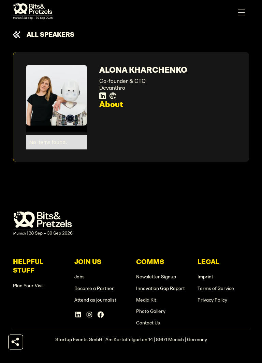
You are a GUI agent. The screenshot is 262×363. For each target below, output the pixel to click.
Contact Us (148, 322)
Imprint (205, 276)
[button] (241, 12)
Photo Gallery (150, 311)
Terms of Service (216, 288)
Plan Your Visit (28, 285)
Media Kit (146, 300)
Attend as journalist (95, 300)
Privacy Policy (212, 300)
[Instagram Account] (89, 314)
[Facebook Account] (100, 314)
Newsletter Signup (156, 276)
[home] (33, 12)
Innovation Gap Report (160, 288)
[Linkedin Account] (78, 314)
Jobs (79, 276)
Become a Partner (94, 288)
